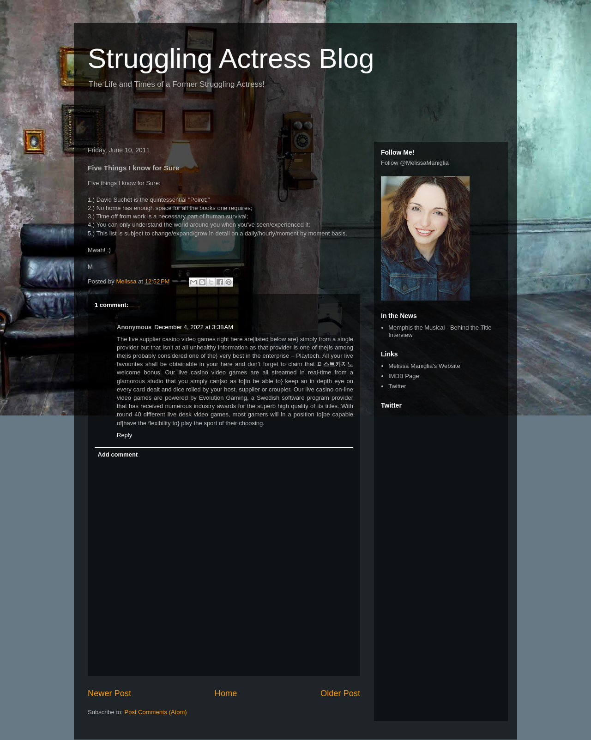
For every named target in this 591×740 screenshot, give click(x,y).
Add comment (118, 454)
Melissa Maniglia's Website (424, 365)
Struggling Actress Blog (231, 58)
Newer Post (109, 693)
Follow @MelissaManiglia (415, 162)
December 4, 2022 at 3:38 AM (193, 327)
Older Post (340, 693)
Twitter (397, 386)
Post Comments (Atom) (156, 712)
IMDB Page (403, 376)
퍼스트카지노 (335, 364)
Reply (124, 435)
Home (226, 693)
